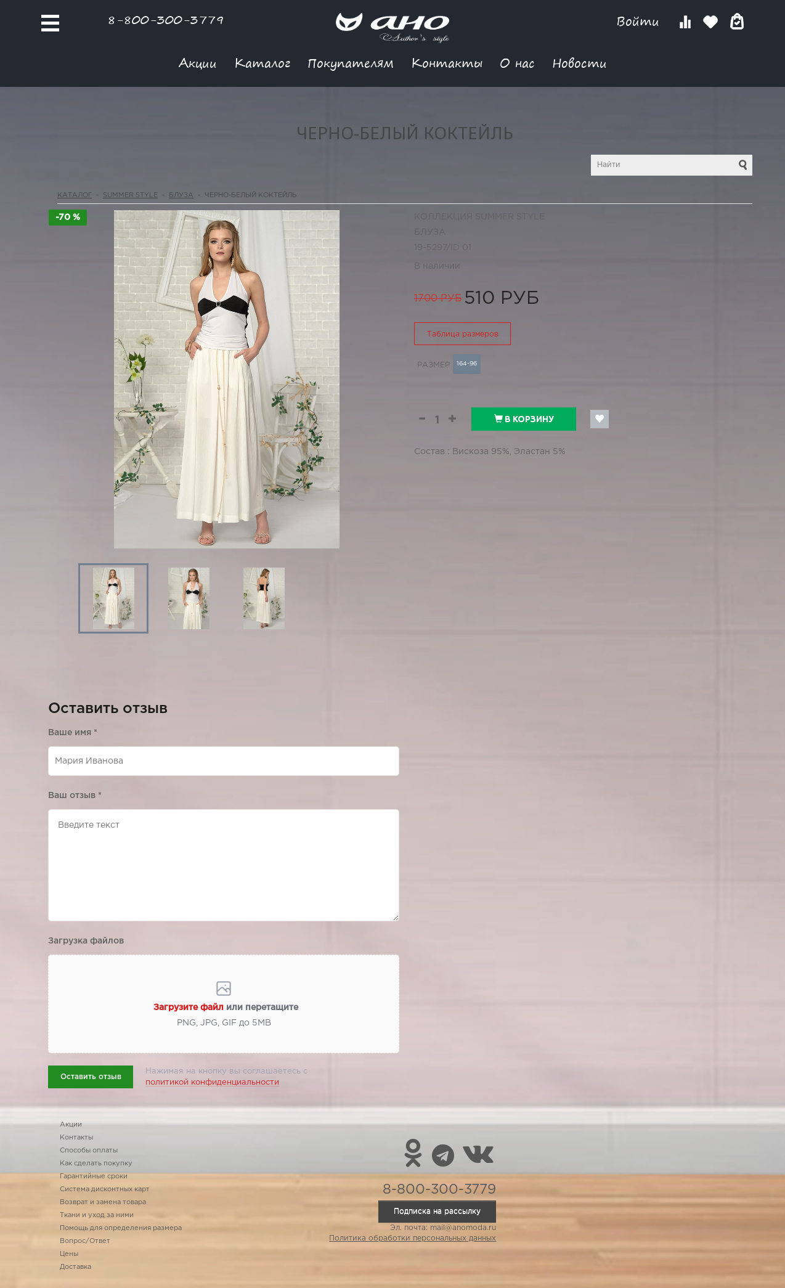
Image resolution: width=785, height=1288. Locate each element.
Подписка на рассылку (437, 1211)
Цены (69, 1254)
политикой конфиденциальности (212, 1082)
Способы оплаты (89, 1150)
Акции (198, 62)
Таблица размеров (462, 334)
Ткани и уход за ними (97, 1215)
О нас (517, 62)
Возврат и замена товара (103, 1202)
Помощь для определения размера (121, 1228)
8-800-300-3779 (165, 19)
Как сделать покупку (96, 1163)
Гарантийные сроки (94, 1176)
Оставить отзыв (90, 1077)
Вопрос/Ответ (85, 1241)
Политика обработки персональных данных (412, 1238)
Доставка (75, 1267)
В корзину (524, 419)
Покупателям (350, 62)
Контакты (446, 62)
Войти (640, 21)
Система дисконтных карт (105, 1189)
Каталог (262, 62)
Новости (579, 62)
